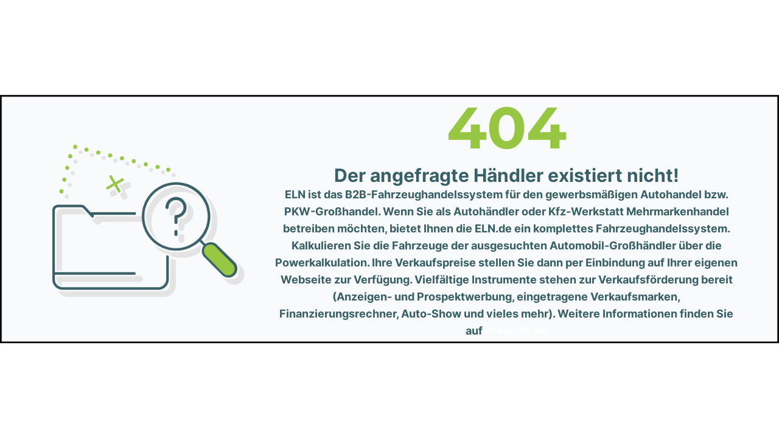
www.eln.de (516, 330)
